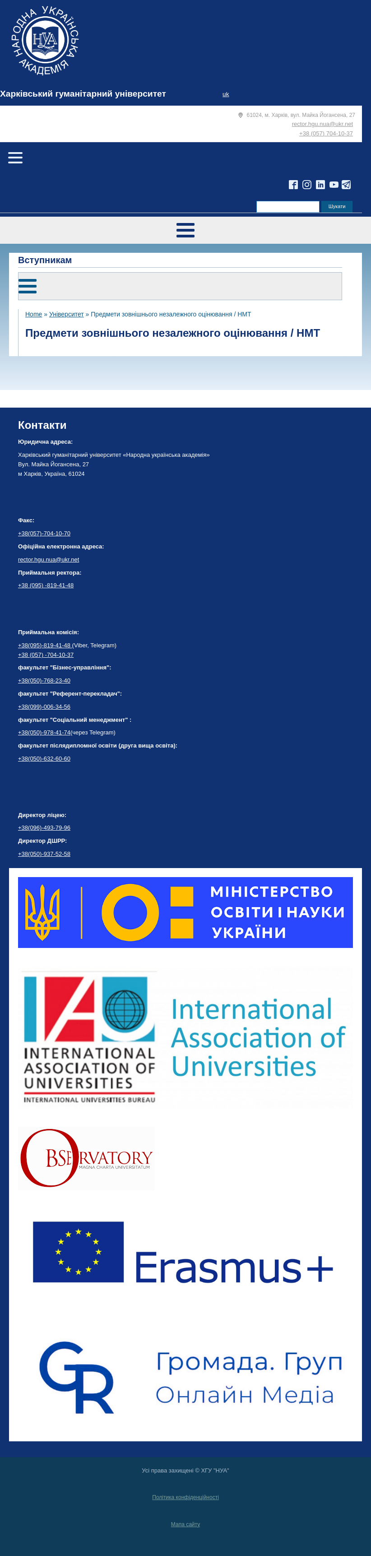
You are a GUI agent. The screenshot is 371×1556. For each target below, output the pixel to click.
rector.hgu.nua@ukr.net (322, 124)
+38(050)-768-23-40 (44, 680)
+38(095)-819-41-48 (45, 645)
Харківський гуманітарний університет (83, 93)
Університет (66, 314)
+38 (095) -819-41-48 (46, 585)
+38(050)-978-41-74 (44, 732)
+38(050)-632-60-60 (44, 758)
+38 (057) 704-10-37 (326, 133)
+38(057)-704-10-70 (44, 533)
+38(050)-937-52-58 (44, 853)
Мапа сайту (185, 1524)
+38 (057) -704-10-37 (46, 654)
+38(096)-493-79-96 (44, 827)
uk (226, 94)
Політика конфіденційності (185, 1497)
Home (33, 314)
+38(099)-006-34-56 (44, 706)
